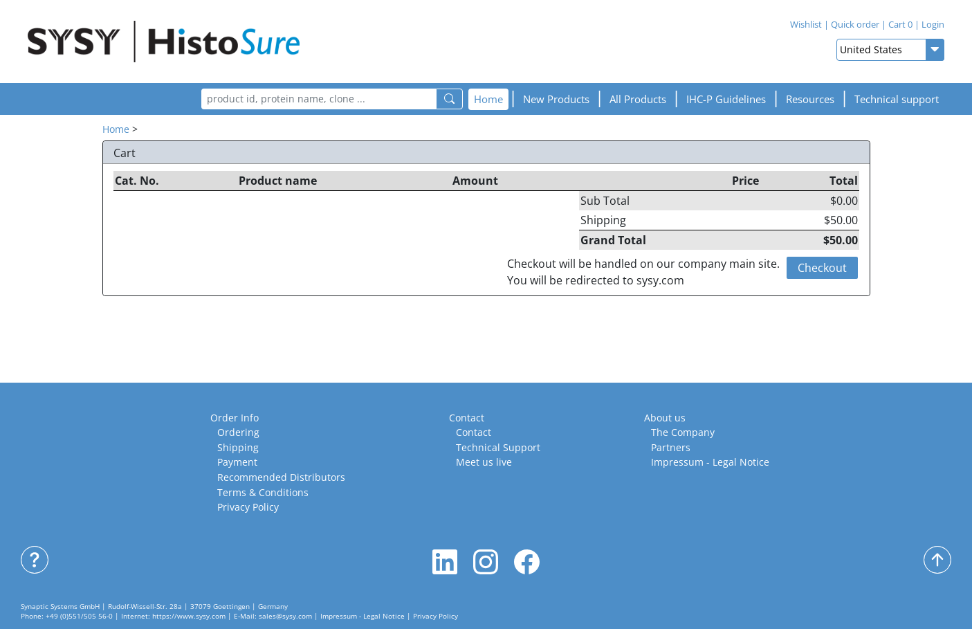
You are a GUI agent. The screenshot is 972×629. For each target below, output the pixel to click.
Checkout (822, 267)
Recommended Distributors (281, 477)
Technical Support (498, 447)
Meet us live (484, 461)
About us (665, 417)
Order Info (234, 417)
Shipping (238, 447)
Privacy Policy (248, 506)
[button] (726, 99)
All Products (637, 99)
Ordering (238, 432)
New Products (556, 99)
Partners (670, 447)
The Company (683, 432)
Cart (900, 24)
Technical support (896, 99)
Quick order (855, 24)
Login (932, 24)
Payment (237, 461)
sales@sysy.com (285, 616)
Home (488, 99)
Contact (466, 417)
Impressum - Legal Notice (710, 461)
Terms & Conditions (263, 492)
